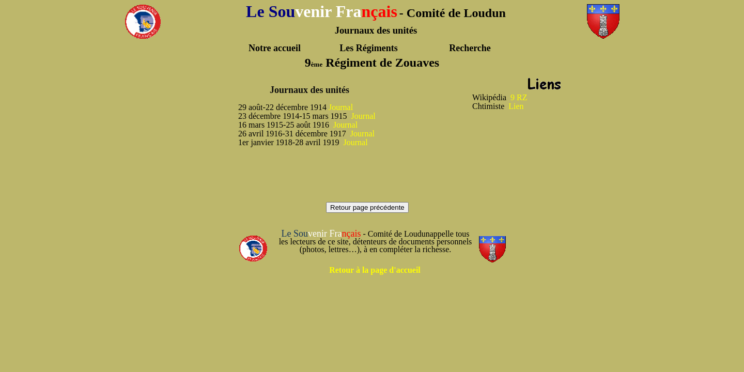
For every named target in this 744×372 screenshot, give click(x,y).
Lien (515, 106)
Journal (341, 107)
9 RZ (518, 97)
